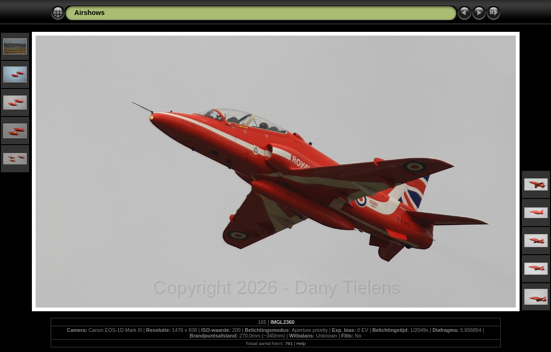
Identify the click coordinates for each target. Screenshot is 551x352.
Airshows (90, 12)
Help (301, 343)
